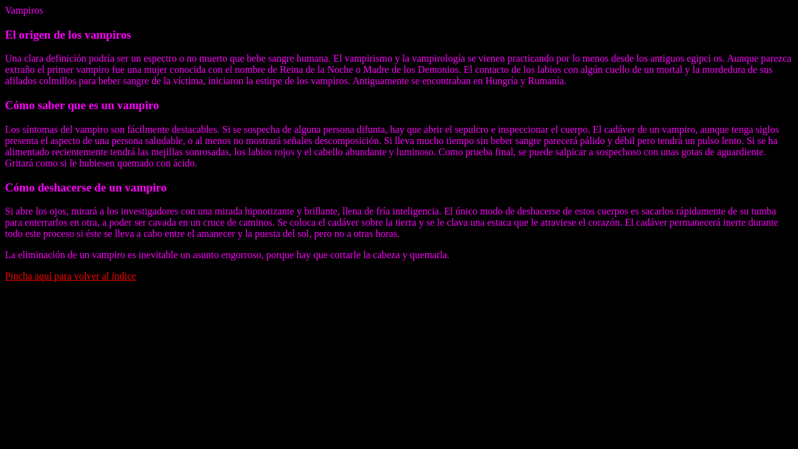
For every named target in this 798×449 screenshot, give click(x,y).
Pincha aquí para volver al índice (70, 276)
